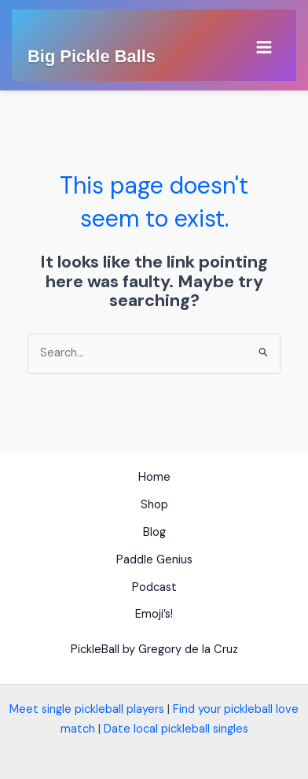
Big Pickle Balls (92, 56)
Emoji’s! (154, 614)
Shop (154, 504)
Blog (154, 532)
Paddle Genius (154, 559)
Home (154, 477)
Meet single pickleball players (86, 709)
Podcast (154, 587)
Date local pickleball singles (176, 729)
